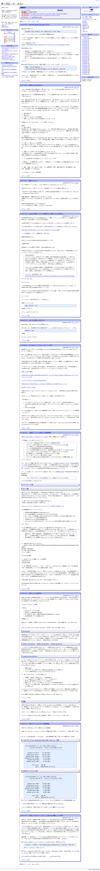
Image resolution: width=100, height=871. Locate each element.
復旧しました (33, 180)
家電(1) (65, 13)
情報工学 (84, 28)
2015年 (85, 53)
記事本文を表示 (37, 17)
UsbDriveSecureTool (30, 656)
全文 (91, 11)
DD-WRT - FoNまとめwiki (28, 387)
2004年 (85, 69)
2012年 (85, 57)
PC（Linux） (85, 18)
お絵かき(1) (60, 13)
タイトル (85, 11)
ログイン (98, 0)
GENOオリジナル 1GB (30, 771)
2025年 (85, 36)
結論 (24, 701)
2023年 (85, 41)
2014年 (85, 54)
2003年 (85, 71)
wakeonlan (54, 851)
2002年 (85, 72)
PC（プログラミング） (88, 19)
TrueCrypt (26, 631)
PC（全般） (85, 16)
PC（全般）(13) (54, 13)
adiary (90, 869)
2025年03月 (87, 38)
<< (4, 32)
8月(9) (47, 15)
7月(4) (44, 15)
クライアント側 (28, 484)
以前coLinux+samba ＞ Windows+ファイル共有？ (35, 436)
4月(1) (38, 15)
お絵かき (84, 27)
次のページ (34, 21)
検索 (92, 9)
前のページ (23, 21)
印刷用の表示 (5, 26)
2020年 (85, 45)
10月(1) (54, 15)
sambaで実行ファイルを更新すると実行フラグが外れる (46, 214)
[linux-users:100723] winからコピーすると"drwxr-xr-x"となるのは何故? (40, 230)
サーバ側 (25, 489)
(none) (84, 31)
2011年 (85, 59)
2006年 (85, 66)
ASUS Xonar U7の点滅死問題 (9, 69)
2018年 (85, 48)
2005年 (85, 68)
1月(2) (32, 15)
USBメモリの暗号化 (35, 593)
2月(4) (35, 15)
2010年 (85, 60)
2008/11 (9, 32)
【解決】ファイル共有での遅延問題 (40, 432)
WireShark (61, 471)
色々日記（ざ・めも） (13, 3)
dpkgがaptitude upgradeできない (39, 24)
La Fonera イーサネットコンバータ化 (40, 345)
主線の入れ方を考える (35, 85)
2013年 (85, 56)
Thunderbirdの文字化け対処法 (9, 66)
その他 (84, 24)
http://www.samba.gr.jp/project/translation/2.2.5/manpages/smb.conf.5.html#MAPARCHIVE (50, 276)
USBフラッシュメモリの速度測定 (39, 723)
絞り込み (60, 10)
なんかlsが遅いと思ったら (37, 320)
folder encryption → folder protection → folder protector (42, 644)
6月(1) (41, 15)
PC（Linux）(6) (34, 13)
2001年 (85, 74)
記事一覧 (4, 25)
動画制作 (84, 25)
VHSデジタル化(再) (6, 65)
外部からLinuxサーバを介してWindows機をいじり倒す (46, 815)
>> (14, 32)
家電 (83, 22)
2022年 (85, 42)
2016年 (85, 51)
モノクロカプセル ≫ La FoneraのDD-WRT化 (33, 380)
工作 (83, 21)
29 (14, 41)
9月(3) (50, 15)
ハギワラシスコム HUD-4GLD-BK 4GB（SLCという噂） (41, 740)
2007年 (85, 65)
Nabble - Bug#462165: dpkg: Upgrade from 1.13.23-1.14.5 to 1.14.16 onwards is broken (45, 44)
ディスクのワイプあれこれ (8, 59)
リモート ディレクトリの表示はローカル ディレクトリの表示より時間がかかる (42, 506)
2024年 (85, 39)
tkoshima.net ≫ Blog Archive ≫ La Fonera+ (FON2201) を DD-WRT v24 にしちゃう (44, 384)
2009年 (85, 62)
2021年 (85, 44)
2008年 (85, 63)
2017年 (85, 50)
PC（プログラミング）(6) (44, 13)
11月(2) (58, 15)
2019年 (85, 47)
